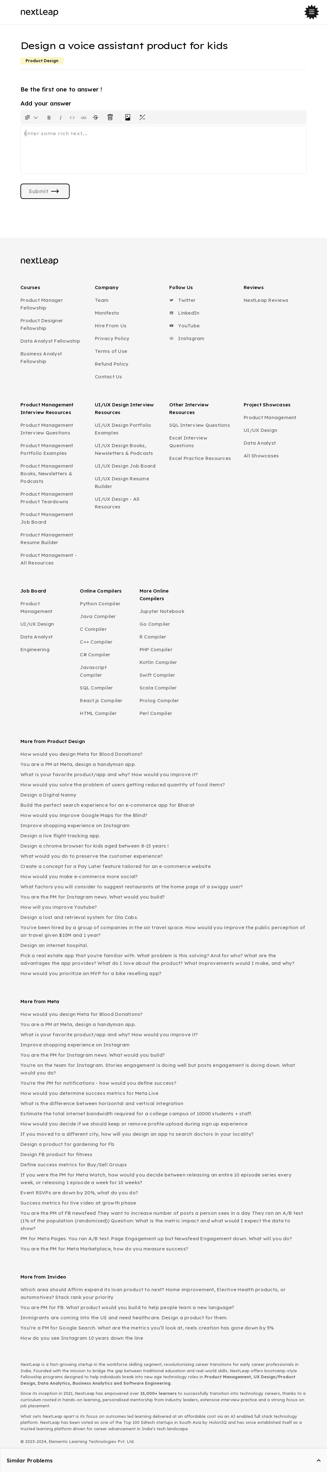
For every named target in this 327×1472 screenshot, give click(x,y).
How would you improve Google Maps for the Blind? (83, 815)
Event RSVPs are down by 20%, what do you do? (79, 1193)
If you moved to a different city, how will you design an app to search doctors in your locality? (137, 1134)
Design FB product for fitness (56, 1154)
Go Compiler (155, 624)
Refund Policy (111, 364)
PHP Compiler (156, 649)
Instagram (187, 338)
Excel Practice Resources (200, 458)
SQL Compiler (96, 688)
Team (102, 300)
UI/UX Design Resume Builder (122, 482)
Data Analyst (260, 443)
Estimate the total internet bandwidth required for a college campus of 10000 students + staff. (136, 1114)
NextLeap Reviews (266, 300)
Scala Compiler (158, 688)
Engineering (34, 649)
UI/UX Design (260, 430)
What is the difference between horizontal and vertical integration (102, 1103)
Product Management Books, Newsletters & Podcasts (46, 473)
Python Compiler (100, 604)
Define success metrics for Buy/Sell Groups (73, 1165)
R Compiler (153, 637)
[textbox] (163, 149)
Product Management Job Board (46, 518)
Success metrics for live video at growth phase (78, 1203)
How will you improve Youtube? (58, 907)
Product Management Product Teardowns (46, 498)
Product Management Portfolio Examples (46, 449)
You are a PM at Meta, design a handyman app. (78, 764)
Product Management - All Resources (48, 559)
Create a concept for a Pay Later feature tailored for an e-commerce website (115, 866)
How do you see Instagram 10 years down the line (81, 1338)
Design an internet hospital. (54, 945)
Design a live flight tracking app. (60, 836)
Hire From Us (110, 326)
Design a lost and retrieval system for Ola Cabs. (79, 917)
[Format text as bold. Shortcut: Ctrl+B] (49, 117)
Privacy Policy (112, 338)
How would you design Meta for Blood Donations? (81, 754)
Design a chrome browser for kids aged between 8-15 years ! (94, 846)
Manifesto (107, 313)
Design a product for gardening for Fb (67, 1144)
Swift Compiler (157, 675)
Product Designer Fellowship (41, 324)
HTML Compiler (98, 713)
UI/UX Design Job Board (125, 466)
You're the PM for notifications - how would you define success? (98, 1083)
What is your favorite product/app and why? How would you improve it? (109, 774)
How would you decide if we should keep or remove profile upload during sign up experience (133, 1124)
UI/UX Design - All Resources (117, 503)
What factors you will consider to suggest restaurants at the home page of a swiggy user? (131, 887)
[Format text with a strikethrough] (97, 117)
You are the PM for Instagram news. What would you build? (92, 897)
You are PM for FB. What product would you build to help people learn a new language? (127, 1307)
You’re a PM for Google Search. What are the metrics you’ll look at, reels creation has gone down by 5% (147, 1328)
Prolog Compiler (159, 700)
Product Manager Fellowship (41, 304)
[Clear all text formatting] (111, 117)
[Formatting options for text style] (31, 117)
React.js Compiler (101, 700)
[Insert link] (83, 117)
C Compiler (93, 629)
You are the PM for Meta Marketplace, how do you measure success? (104, 1249)
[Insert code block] (72, 117)
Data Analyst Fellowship (50, 341)
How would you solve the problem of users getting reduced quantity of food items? (122, 785)
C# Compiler (95, 655)
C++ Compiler (96, 642)
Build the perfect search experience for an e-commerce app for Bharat (107, 805)
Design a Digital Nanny (48, 795)
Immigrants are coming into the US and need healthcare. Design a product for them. (123, 1318)
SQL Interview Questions (199, 425)
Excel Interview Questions (188, 441)
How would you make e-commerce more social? (79, 876)
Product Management (270, 417)
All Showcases (261, 456)
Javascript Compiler (93, 671)
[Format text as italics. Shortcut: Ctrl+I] (60, 117)
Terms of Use (111, 351)
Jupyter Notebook (162, 611)
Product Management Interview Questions (46, 429)
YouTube (184, 326)
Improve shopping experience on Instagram (75, 825)
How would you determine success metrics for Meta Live (89, 1093)
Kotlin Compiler (158, 662)
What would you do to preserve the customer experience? (91, 856)
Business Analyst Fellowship (41, 357)
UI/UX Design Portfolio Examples (123, 429)
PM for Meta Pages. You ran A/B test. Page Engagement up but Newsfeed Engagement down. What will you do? (156, 1238)
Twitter (182, 300)
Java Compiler (98, 616)
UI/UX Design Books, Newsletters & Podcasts (124, 449)
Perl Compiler (156, 713)
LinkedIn (184, 313)
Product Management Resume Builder (46, 538)
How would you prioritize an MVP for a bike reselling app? (90, 973)
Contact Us (108, 377)
